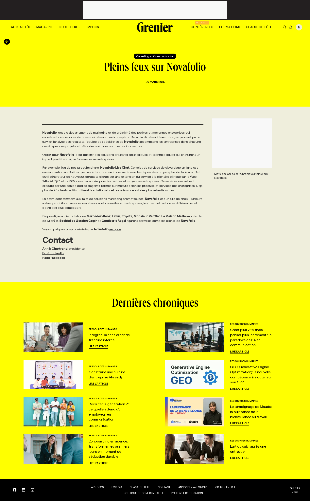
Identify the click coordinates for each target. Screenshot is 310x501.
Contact (159, 487)
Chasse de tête (259, 27)
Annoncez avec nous (187, 487)
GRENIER (295, 488)
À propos (92, 487)
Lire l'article (98, 346)
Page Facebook (53, 257)
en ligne (115, 229)
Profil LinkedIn (53, 253)
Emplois (92, 27)
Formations (229, 27)
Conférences (202, 27)
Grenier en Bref (220, 487)
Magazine (44, 27)
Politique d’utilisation (182, 493)
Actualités (20, 27)
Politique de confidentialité (139, 493)
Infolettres (69, 27)
